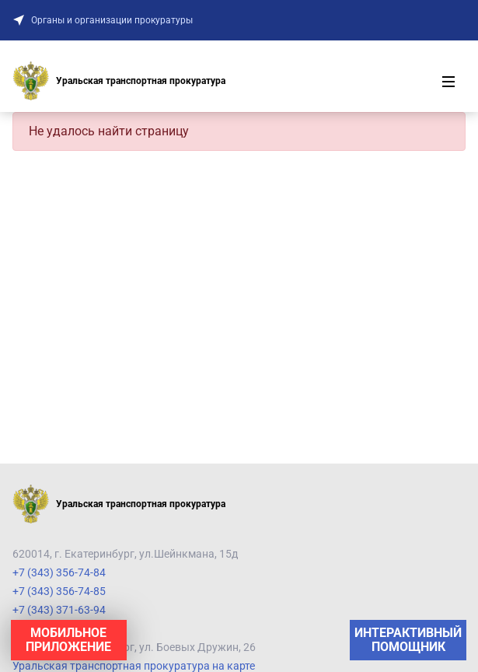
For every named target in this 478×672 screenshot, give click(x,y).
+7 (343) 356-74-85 (59, 591)
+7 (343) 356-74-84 (59, 572)
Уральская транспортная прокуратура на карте (133, 666)
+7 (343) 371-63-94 (59, 610)
